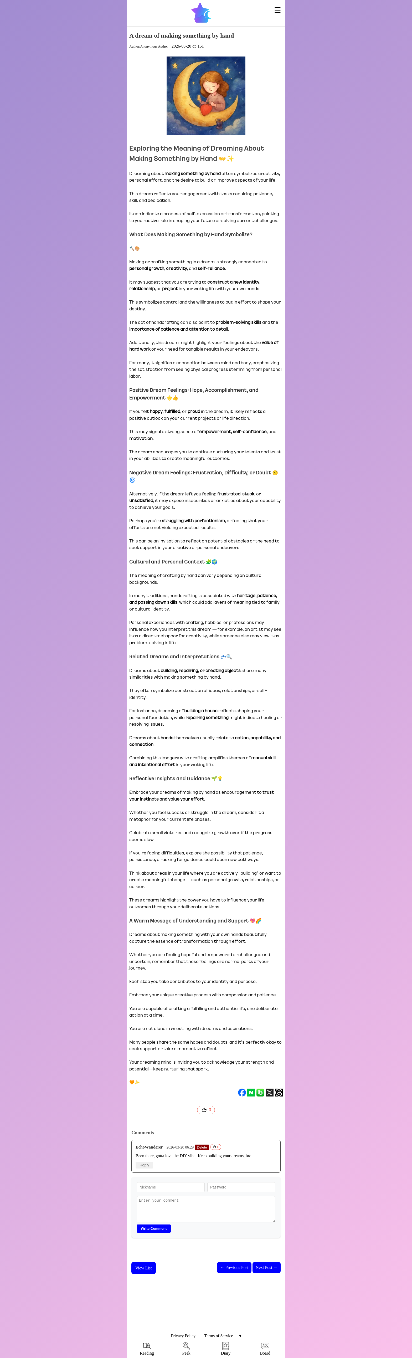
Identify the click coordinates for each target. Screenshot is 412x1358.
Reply (144, 1165)
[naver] (251, 1092)
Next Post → (266, 1267)
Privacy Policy (183, 1336)
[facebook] (242, 1092)
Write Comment (154, 1229)
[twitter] (270, 1092)
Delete (202, 1147)
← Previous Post (234, 1267)
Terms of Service (218, 1336)
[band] (260, 1092)
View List (143, 1268)
